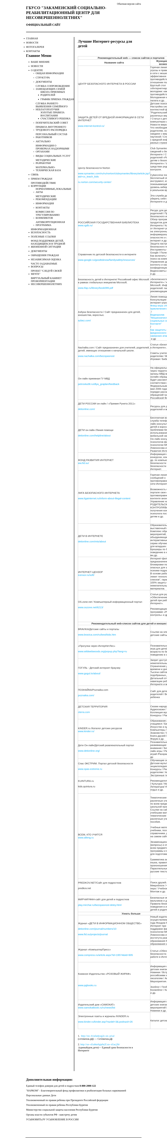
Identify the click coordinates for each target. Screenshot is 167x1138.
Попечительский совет (52, 122)
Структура (43, 77)
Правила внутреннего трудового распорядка (51, 128)
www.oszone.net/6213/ (90, 607)
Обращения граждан (45, 255)
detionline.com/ (86, 409)
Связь (35, 174)
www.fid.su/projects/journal (93, 934)
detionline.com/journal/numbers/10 (97, 928)
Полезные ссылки (43, 236)
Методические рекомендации (46, 198)
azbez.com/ (84, 320)
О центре (37, 70)
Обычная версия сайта (129, 3)
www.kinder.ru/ (86, 731)
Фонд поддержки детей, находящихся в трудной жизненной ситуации (48, 243)
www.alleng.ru (86, 837)
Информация (45, 203)
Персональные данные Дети (41, 1095)
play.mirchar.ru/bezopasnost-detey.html (99, 905)
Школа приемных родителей (52, 93)
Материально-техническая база (48, 169)
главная (32, 38)
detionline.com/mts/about (92, 541)
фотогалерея (35, 46)
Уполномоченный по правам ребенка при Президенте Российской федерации (67, 1100)
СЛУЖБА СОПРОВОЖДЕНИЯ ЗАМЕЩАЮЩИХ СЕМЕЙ (53, 87)
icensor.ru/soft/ (86, 575)
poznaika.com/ (86, 695)
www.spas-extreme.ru (90, 769)
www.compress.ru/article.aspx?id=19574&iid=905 (105, 955)
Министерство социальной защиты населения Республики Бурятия (62, 1109)
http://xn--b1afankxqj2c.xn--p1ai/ (98, 1035)
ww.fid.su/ (83, 463)
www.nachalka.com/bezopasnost (96, 356)
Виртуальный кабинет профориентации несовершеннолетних (46, 281)
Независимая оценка (46, 259)
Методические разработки (46, 162)
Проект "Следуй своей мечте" (46, 272)
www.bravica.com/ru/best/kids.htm (97, 634)
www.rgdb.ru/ (85, 225)
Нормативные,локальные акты (53, 190)
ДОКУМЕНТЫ (44, 81)
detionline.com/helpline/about (94, 435)
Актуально (43, 141)
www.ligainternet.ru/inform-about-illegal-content (104, 498)
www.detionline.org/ (89, 750)
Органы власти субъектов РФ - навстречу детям (51, 1114)
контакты (33, 51)
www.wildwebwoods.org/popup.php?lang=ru (102, 651)
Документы (39, 251)
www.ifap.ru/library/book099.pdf (95, 288)
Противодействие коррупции (43, 184)
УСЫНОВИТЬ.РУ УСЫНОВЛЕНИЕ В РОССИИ (52, 1119)
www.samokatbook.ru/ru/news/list (96, 1007)
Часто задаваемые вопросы (44, 265)
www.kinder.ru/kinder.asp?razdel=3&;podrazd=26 (105, 1021)
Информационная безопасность (43, 231)
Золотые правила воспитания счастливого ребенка (55, 115)
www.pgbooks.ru (87, 985)
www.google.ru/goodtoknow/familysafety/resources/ (106, 259)
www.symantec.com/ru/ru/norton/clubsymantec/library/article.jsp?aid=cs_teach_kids (114, 175)
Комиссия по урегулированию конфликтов (48, 214)
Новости (37, 66)
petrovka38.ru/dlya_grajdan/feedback (98, 384)
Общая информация (50, 73)
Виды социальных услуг (53, 155)
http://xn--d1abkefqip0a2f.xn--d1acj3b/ (100, 1044)
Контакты (43, 207)
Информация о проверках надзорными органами (52, 148)
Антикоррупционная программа (50, 224)
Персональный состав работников (51, 136)
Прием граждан (41, 178)
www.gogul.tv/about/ (89, 673)
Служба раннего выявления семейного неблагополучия (52, 106)
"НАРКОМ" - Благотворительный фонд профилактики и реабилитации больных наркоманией (76, 1090)
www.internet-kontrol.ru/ (91, 126)
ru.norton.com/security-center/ (94, 182)
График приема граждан (57, 99)
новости (32, 42)
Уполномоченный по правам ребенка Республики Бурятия (57, 1105)
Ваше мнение (40, 61)
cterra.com (84, 712)
